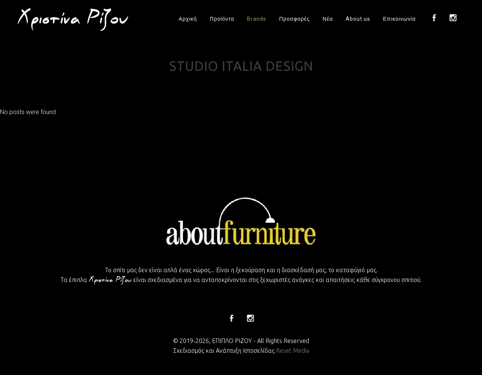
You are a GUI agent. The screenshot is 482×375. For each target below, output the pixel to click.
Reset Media (292, 350)
